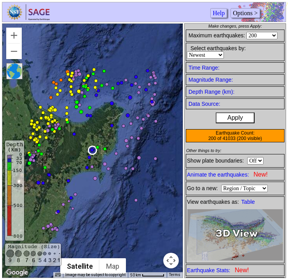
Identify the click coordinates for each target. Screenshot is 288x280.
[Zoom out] (14, 51)
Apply (235, 117)
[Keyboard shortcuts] (58, 275)
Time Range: (204, 68)
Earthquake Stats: (218, 270)
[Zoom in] (14, 35)
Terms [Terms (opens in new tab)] (174, 275)
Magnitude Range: (211, 80)
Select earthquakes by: (218, 48)
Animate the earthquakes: (227, 174)
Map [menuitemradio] (112, 266)
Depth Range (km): (211, 92)
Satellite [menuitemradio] (80, 266)
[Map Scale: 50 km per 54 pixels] (147, 275)
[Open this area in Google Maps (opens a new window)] (17, 273)
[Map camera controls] (171, 260)
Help (219, 13)
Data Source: (204, 104)
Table (248, 202)
